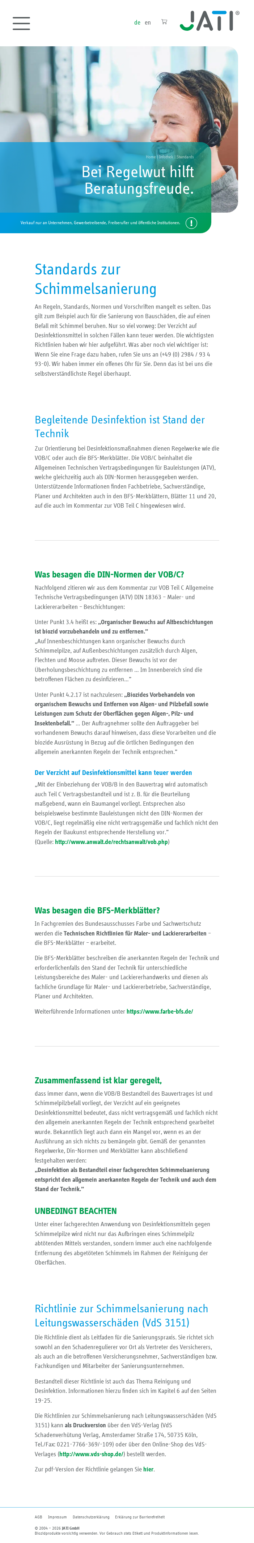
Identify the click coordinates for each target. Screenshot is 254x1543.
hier (148, 1469)
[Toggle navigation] (21, 23)
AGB (38, 1517)
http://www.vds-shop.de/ (91, 1454)
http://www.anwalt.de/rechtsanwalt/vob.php (111, 842)
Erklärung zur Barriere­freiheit (140, 1517)
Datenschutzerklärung (91, 1517)
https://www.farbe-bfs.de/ (160, 1012)
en (148, 23)
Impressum (57, 1517)
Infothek (166, 157)
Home (151, 157)
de (137, 23)
